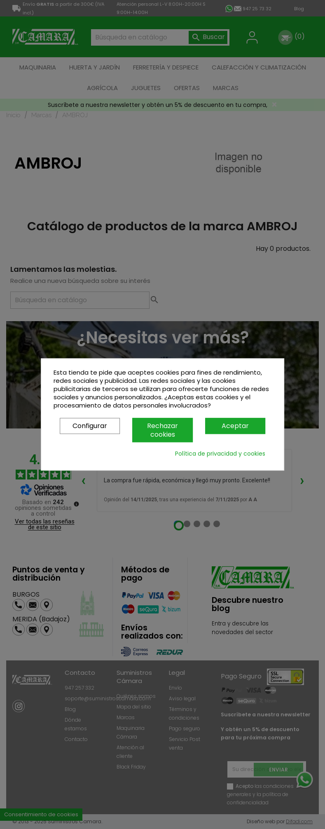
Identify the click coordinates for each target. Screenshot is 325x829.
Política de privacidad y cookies (220, 454)
